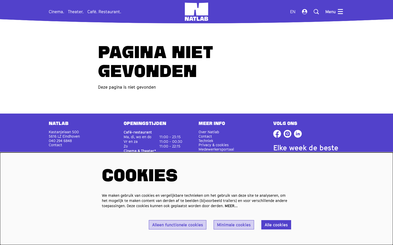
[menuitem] (56, 11)
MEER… (231, 206)
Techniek (206, 140)
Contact (55, 145)
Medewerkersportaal (216, 149)
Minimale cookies (234, 224)
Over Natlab (209, 132)
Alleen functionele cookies (177, 224)
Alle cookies (276, 224)
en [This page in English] (293, 12)
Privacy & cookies (214, 145)
